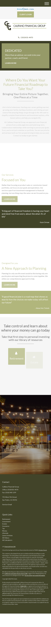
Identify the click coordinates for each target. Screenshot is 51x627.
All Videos (5, 538)
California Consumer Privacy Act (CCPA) (15, 573)
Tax (3, 528)
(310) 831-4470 (25, 37)
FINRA (22, 586)
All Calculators (7, 540)
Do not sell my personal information (35, 575)
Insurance (5, 526)
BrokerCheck (43, 550)
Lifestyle (5, 533)
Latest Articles (7, 535)
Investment (6, 521)
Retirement (6, 519)
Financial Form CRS (9, 546)
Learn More (10, 63)
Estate (4, 524)
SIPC (25, 586)
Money (4, 531)
